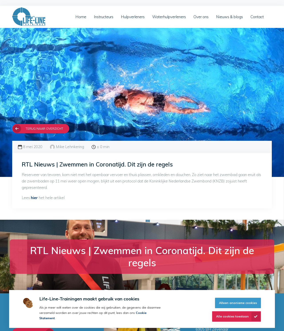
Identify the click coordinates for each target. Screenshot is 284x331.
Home (80, 16)
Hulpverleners (133, 16)
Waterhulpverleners (169, 16)
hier (34, 197)
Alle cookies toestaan (232, 316)
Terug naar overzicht (44, 128)
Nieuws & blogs (229, 16)
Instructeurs (103, 16)
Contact (257, 16)
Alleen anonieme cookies (238, 303)
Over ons (201, 16)
